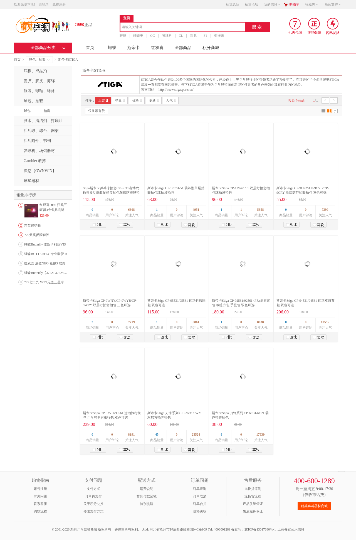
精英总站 (232, 4)
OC (152, 36)
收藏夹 (311, 4)
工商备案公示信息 (291, 529)
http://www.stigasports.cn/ (176, 90)
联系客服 (40, 504)
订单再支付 (93, 496)
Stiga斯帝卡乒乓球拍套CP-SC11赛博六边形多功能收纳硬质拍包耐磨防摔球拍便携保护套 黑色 (111, 192)
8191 (131, 434)
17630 (260, 434)
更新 (154, 100)
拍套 (47, 111)
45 (157, 434)
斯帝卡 (133, 47)
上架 (103, 100)
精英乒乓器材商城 (314, 506)
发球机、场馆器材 (36, 151)
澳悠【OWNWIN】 (36, 171)
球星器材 (28, 181)
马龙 (193, 36)
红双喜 (157, 47)
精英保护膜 (32, 225)
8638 (260, 322)
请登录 (44, 4)
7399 (325, 210)
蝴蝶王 (138, 36)
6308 (131, 210)
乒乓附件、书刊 (34, 141)
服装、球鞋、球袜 (36, 91)
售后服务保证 (253, 511)
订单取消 (199, 496)
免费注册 (59, 4)
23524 (196, 434)
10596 (325, 322)
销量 (120, 100)
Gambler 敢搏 (31, 161)
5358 (260, 210)
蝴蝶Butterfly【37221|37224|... (45, 273)
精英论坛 (251, 4)
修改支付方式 (93, 511)
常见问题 (40, 496)
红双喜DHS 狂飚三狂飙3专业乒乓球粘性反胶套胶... (53, 210)
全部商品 (183, 47)
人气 (171, 100)
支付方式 (93, 489)
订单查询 (199, 489)
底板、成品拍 (32, 71)
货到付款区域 (147, 496)
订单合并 (199, 504)
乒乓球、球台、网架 (38, 131)
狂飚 (123, 36)
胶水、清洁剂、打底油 (40, 121)
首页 (90, 47)
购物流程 (40, 511)
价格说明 (199, 511)
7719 (131, 322)
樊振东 (219, 36)
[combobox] (182, 27)
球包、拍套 (39, 60)
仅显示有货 (96, 111)
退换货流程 (252, 496)
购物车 (294, 4)
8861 (196, 322)
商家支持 (333, 4)
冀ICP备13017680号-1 (260, 529)
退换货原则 (252, 489)
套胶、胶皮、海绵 (36, 81)
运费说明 (146, 489)
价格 (137, 100)
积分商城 (210, 47)
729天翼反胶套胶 (36, 235)
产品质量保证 (253, 504)
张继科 (167, 36)
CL (181, 36)
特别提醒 (146, 504)
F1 (205, 36)
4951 (196, 210)
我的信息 (272, 4)
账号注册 (40, 489)
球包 (27, 111)
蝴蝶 (112, 47)
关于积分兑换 (93, 504)
